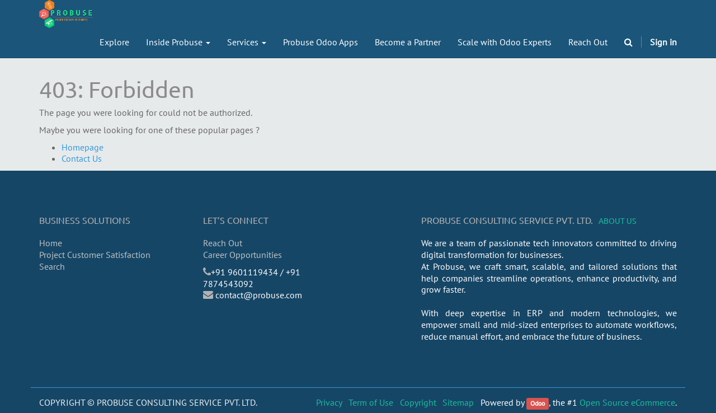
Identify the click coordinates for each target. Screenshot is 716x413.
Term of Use (370, 402)
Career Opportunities (242, 254)
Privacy (329, 402)
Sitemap (458, 402)
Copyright (418, 402)
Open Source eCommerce (627, 402)
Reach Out (222, 242)
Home (50, 242)
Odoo (537, 403)
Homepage (82, 147)
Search (52, 266)
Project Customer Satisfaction (94, 254)
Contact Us (82, 158)
